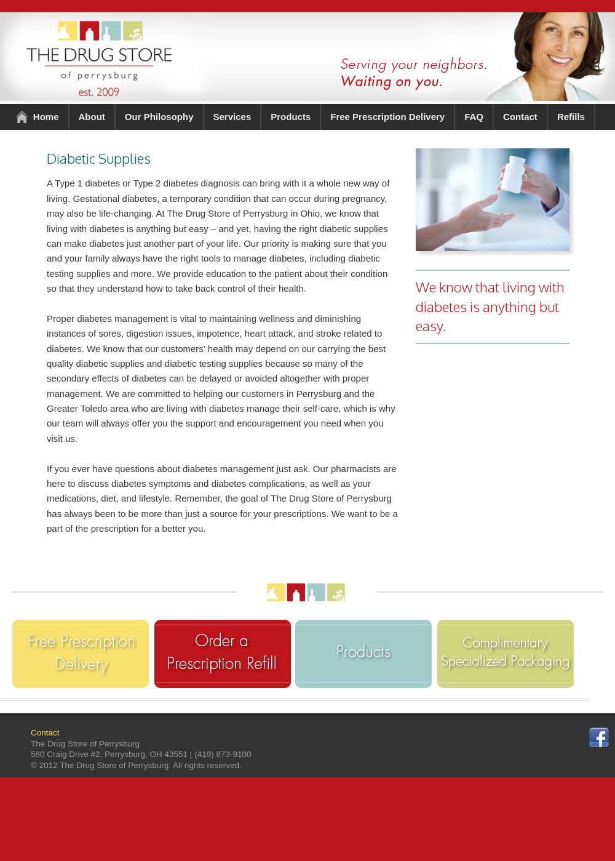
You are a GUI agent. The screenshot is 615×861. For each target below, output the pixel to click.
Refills (571, 116)
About (92, 116)
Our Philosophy (159, 116)
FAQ (473, 116)
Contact (520, 116)
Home (46, 116)
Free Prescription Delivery (387, 116)
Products (291, 116)
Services (232, 116)
